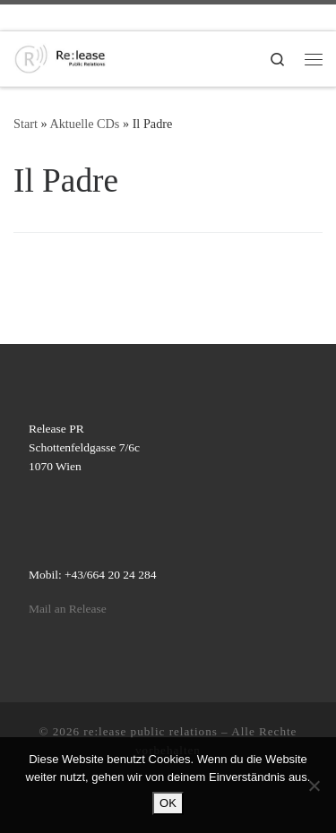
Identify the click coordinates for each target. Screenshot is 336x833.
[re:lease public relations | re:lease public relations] (60, 57)
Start (25, 123)
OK (168, 803)
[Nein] (314, 785)
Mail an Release (68, 608)
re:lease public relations (150, 731)
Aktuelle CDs (84, 123)
